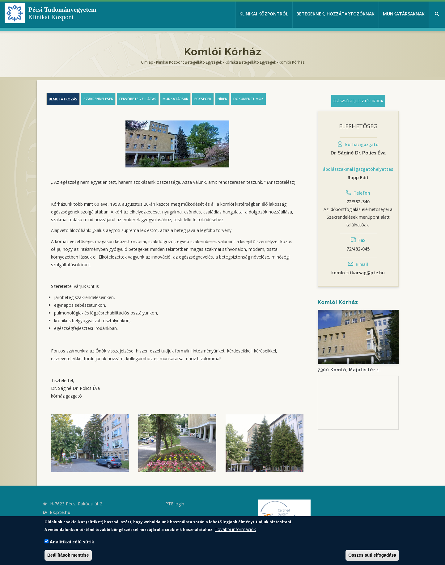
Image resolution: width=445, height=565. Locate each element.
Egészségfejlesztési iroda (358, 101)
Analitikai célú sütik (72, 542)
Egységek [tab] (202, 98)
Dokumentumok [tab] (248, 98)
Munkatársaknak (404, 14)
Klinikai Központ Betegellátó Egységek (189, 62)
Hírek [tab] (222, 98)
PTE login (174, 504)
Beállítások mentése (68, 555)
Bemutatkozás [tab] (63, 99)
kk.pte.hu (60, 512)
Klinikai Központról (263, 14)
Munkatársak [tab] (175, 98)
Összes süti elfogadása (372, 555)
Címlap (147, 62)
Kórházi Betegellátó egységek (250, 62)
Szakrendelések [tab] (98, 98)
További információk (235, 529)
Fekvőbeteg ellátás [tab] (137, 98)
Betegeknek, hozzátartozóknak (335, 14)
